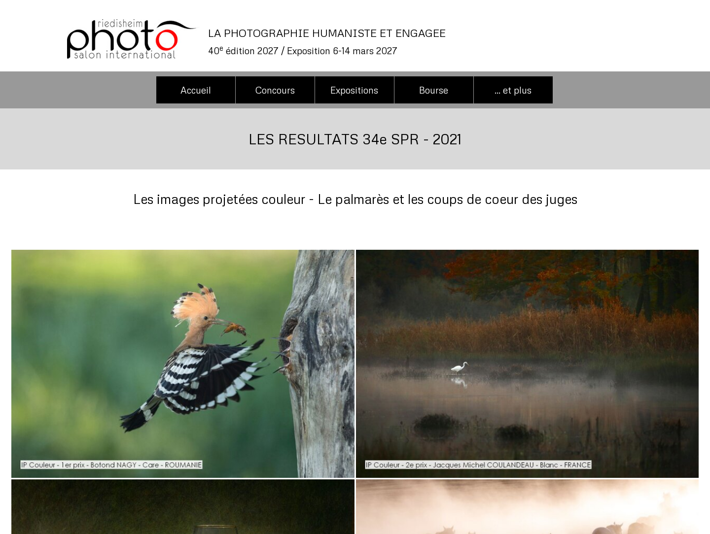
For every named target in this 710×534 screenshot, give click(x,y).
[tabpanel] (396, 41)
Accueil (195, 90)
